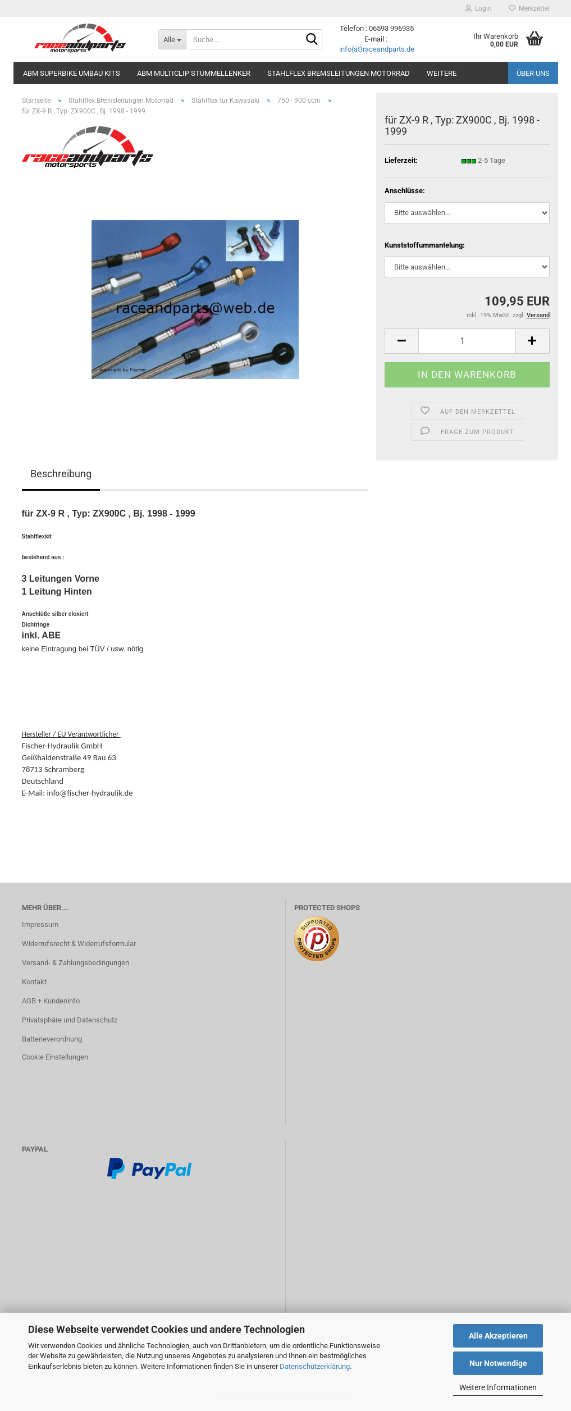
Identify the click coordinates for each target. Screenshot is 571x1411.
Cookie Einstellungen (55, 1057)
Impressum (40, 924)
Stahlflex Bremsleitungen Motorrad (338, 73)
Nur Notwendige (498, 1363)
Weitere (441, 73)
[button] (401, 341)
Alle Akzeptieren (498, 1335)
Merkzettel (529, 8)
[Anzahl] (466, 341)
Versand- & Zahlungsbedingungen (75, 962)
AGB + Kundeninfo (51, 1001)
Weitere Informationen (498, 1387)
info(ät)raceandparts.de (376, 49)
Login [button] (478, 8)
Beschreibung (61, 474)
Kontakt (34, 982)
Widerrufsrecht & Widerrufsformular (79, 943)
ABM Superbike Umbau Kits (71, 73)
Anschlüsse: (405, 190)
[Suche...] (172, 39)
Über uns (533, 73)
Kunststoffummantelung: (425, 245)
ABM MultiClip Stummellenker (193, 73)
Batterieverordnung (52, 1039)
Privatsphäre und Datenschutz (69, 1020)
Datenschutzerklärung (315, 1366)
